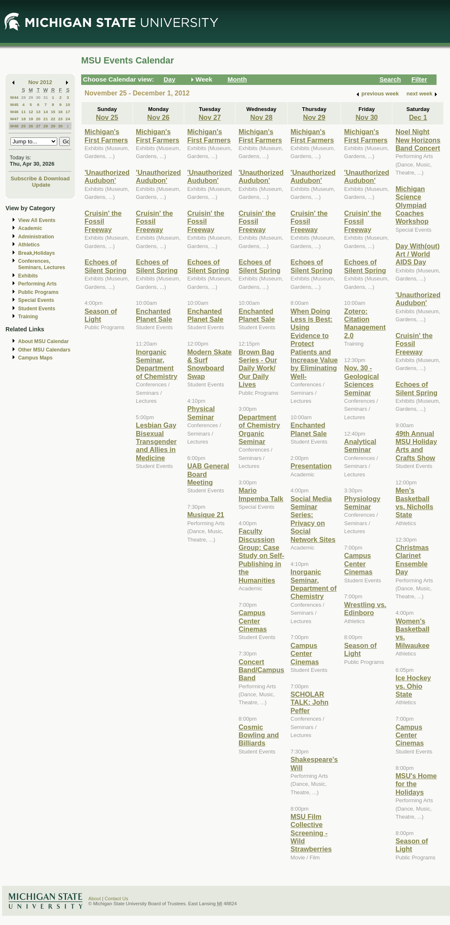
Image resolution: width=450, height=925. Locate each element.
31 (45, 97)
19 (31, 118)
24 (68, 118)
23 (60, 118)
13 (38, 111)
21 (45, 118)
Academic (30, 228)
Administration (36, 237)
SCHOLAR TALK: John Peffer (309, 702)
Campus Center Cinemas (252, 621)
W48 (14, 126)
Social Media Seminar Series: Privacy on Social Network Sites (313, 519)
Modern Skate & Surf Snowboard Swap (209, 364)
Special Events (36, 300)
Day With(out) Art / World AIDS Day (417, 254)
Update (41, 185)
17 (68, 111)
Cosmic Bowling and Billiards (258, 735)
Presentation (311, 466)
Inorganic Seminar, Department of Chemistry (156, 364)
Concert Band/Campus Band (261, 670)
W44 (14, 97)
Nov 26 (158, 117)
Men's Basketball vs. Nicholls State (414, 502)
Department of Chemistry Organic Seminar (259, 429)
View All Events (37, 220)
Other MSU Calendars (44, 350)
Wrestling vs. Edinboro (365, 608)
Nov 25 (107, 117)
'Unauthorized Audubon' (107, 176)
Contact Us (116, 898)
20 (38, 118)
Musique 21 (205, 514)
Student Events (36, 309)
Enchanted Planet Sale (154, 315)
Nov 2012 (40, 82)
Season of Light (101, 315)
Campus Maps (35, 358)
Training (28, 317)
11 (23, 111)
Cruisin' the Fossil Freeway (103, 221)
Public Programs (38, 292)
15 (53, 111)
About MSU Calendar (43, 341)
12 (31, 111)
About (94, 898)
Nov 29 (314, 117)
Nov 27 (210, 117)
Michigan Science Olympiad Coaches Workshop (412, 205)
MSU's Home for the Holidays (416, 784)
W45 (14, 104)
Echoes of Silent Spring (106, 266)
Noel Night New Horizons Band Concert (417, 140)
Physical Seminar (201, 412)
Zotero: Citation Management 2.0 (365, 323)
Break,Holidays (36, 253)
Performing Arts (37, 284)
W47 (14, 118)
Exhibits (28, 276)
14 (45, 111)
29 (31, 97)
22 (53, 118)
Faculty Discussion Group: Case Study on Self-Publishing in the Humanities (261, 555)
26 (31, 126)
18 (23, 118)
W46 (14, 111)
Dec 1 (418, 117)
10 (68, 104)
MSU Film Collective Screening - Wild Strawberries (311, 833)
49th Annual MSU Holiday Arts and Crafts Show (416, 446)
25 (23, 126)
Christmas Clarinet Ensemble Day (412, 560)
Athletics (29, 245)
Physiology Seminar (362, 502)
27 (38, 126)
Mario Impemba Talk (260, 494)
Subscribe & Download (40, 178)
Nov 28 (261, 117)
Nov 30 (366, 117)
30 (38, 97)
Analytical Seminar (360, 445)
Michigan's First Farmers (106, 135)
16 (60, 111)
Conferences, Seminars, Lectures (41, 264)
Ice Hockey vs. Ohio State (413, 686)
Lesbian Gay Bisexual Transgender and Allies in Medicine (156, 441)
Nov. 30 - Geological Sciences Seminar (361, 380)
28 (23, 97)
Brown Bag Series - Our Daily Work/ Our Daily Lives (257, 368)
